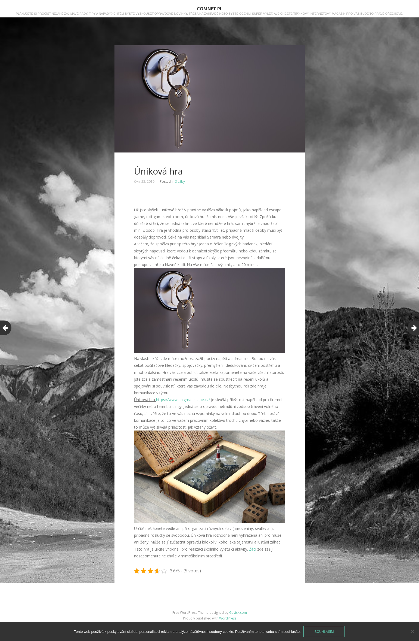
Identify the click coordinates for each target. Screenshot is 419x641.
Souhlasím (324, 632)
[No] (412, 631)
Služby (180, 181)
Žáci (252, 549)
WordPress (227, 618)
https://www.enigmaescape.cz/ (183, 399)
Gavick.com (238, 612)
